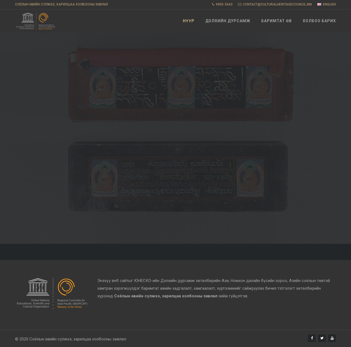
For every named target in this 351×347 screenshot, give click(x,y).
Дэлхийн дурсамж (227, 21)
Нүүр (188, 21)
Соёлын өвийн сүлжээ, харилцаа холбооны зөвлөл (77, 339)
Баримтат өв (276, 21)
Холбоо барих (319, 21)
